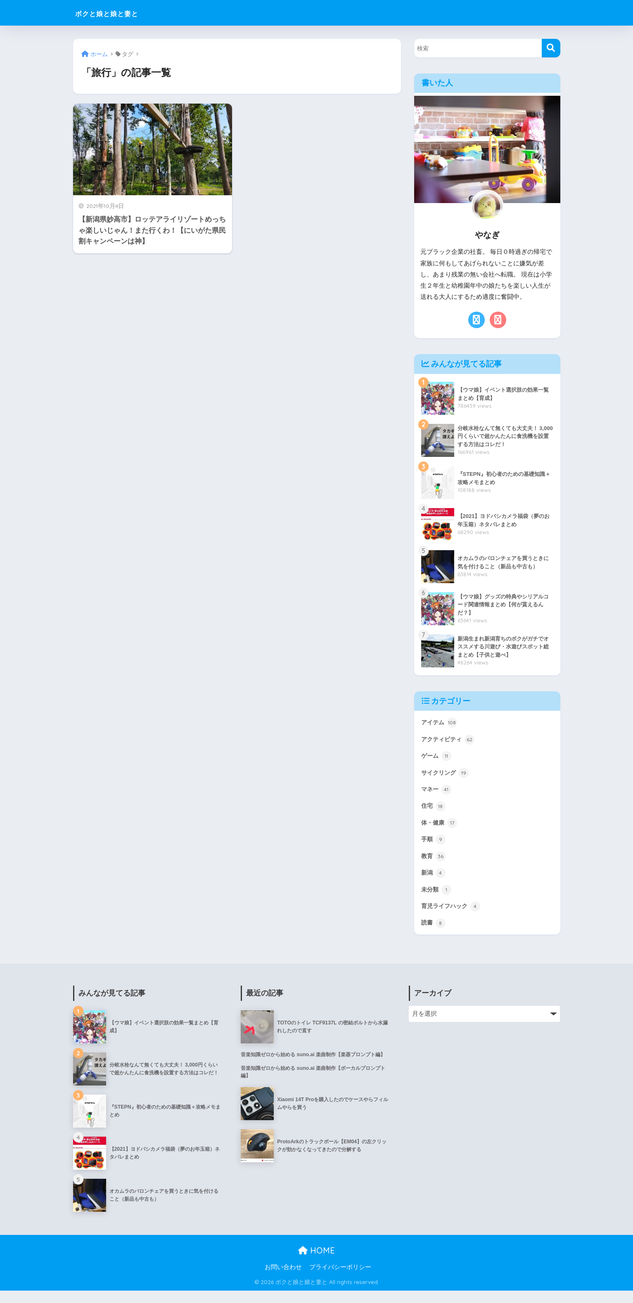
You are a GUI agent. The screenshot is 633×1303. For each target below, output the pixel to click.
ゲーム (437, 758)
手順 (434, 846)
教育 (434, 864)
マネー (437, 794)
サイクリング (447, 776)
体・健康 (440, 829)
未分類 (437, 899)
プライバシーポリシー (340, 1279)
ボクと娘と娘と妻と (121, 13)
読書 (434, 934)
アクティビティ (450, 741)
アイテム (440, 723)
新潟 (434, 882)
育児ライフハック (454, 917)
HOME (316, 1262)
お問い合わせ (283, 1279)
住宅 (434, 811)
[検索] (551, 48)
